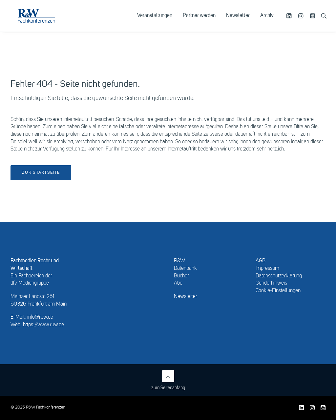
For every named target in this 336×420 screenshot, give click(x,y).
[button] (289, 22)
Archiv (267, 22)
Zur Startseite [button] (41, 172)
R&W (179, 261)
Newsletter (238, 22)
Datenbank (185, 268)
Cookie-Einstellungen (278, 290)
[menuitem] (155, 22)
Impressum (267, 268)
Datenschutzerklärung (279, 276)
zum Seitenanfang (168, 380)
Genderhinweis (271, 283)
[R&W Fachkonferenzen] (47, 22)
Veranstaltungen (154, 22)
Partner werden (199, 22)
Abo (178, 283)
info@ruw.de (40, 317)
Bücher (181, 276)
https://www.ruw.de (43, 325)
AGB (260, 261)
